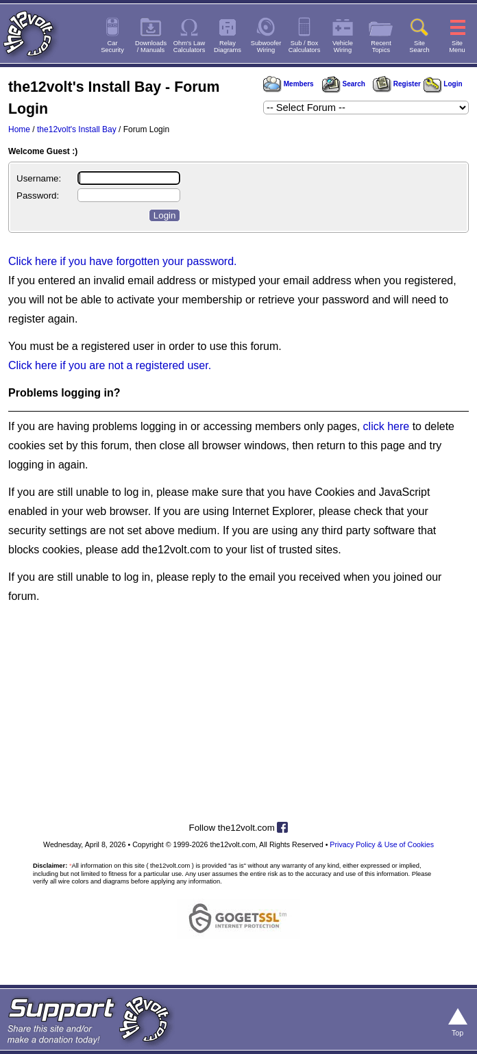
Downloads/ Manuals (151, 46)
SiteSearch (419, 46)
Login (443, 84)
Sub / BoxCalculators (305, 46)
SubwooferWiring (266, 46)
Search (343, 84)
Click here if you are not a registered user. (109, 365)
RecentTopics (381, 46)
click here (386, 426)
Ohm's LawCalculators (189, 46)
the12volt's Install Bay (77, 129)
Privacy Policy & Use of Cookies (382, 844)
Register (397, 84)
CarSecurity (112, 46)
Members (288, 84)
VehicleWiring (342, 46)
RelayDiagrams (227, 46)
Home (19, 129)
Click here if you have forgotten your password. (122, 261)
